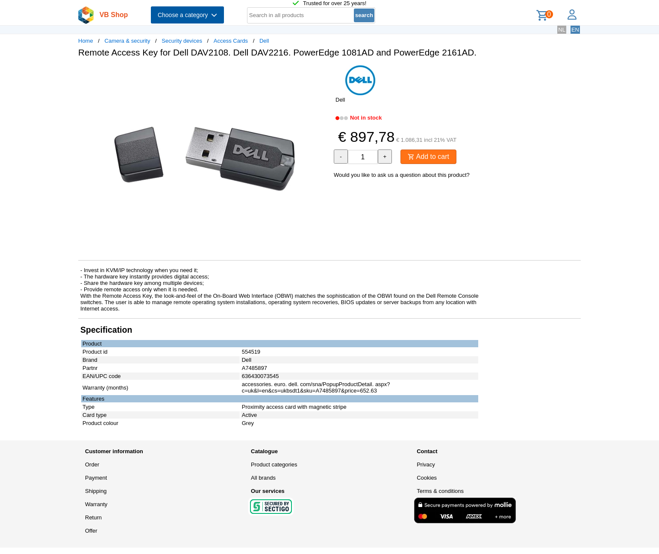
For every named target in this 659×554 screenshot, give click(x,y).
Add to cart (428, 156)
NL (561, 29)
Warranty (96, 504)
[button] (322, 73)
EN (575, 29)
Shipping (96, 491)
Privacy (426, 464)
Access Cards (231, 41)
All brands (263, 478)
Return (93, 517)
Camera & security (127, 41)
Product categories (274, 464)
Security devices (182, 41)
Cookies (427, 478)
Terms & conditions (440, 491)
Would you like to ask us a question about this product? (402, 175)
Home (85, 41)
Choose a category (187, 15)
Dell (264, 41)
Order (92, 464)
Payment (96, 478)
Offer (91, 531)
